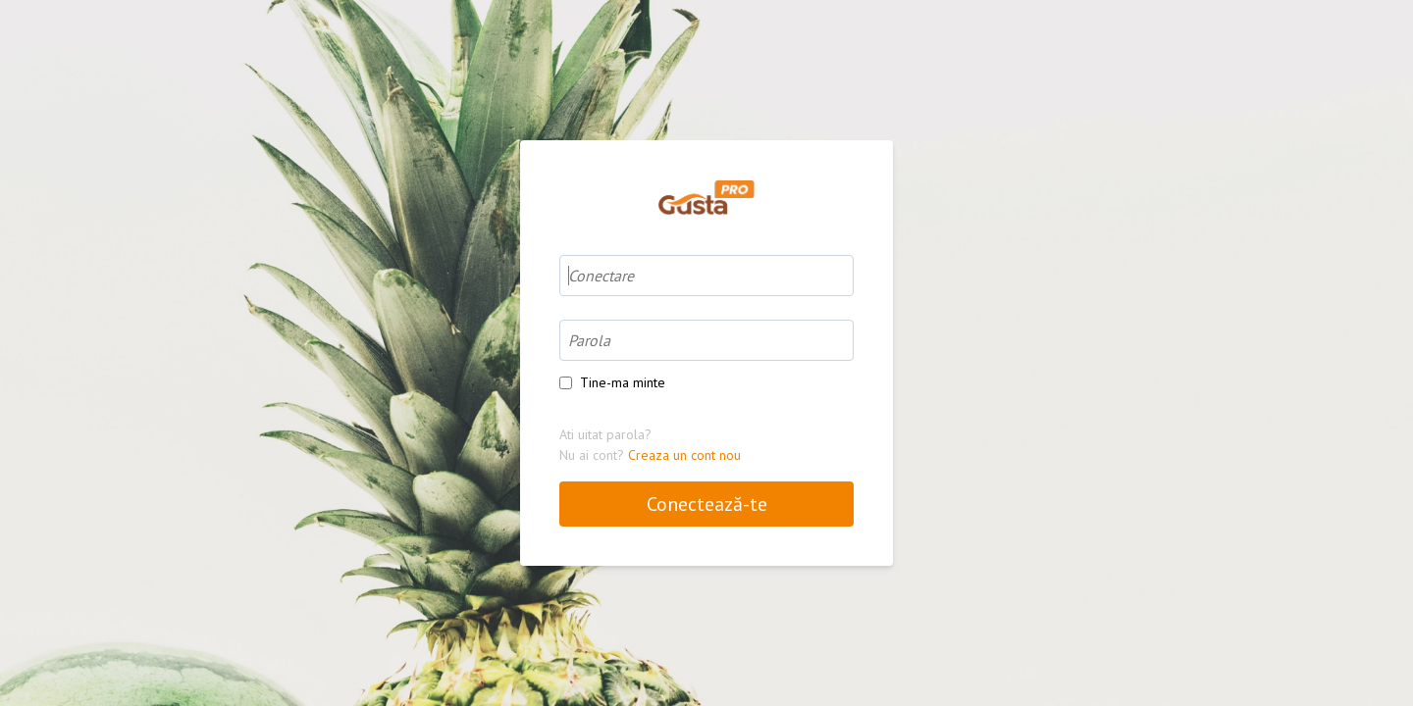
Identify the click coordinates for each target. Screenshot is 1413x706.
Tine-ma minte (622, 382)
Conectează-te (707, 504)
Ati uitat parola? (605, 434)
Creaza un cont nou (684, 455)
